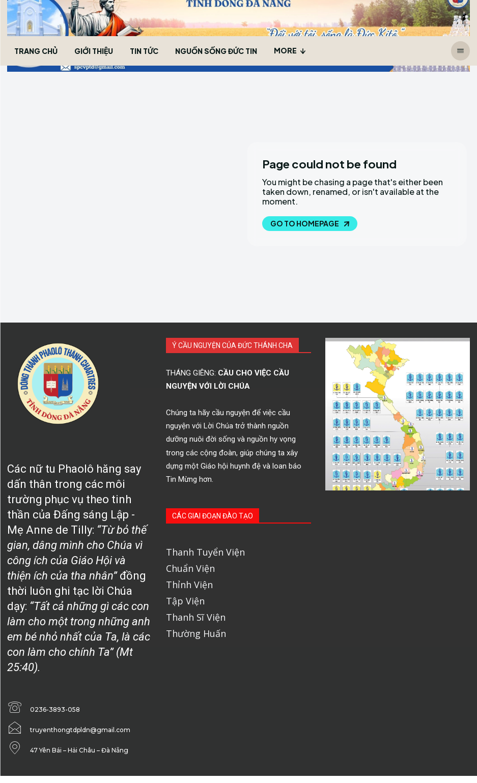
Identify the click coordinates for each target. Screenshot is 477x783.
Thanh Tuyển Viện (205, 552)
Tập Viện (185, 601)
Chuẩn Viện (190, 568)
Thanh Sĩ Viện (196, 617)
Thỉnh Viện (189, 584)
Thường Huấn (196, 633)
